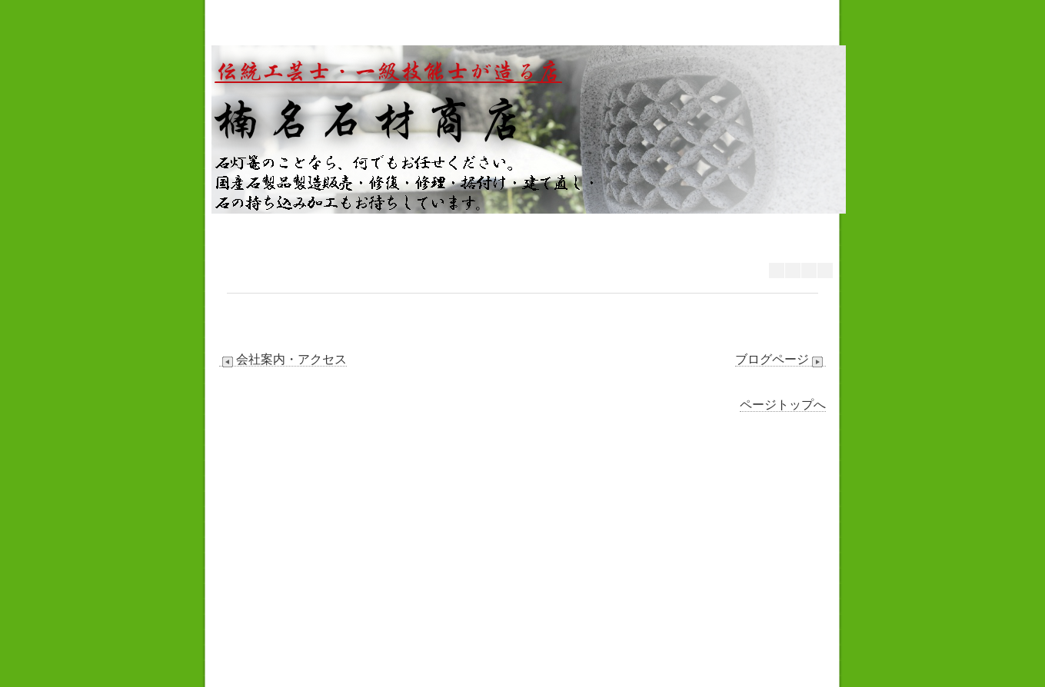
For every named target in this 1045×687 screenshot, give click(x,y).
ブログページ (780, 360)
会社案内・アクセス (283, 360)
